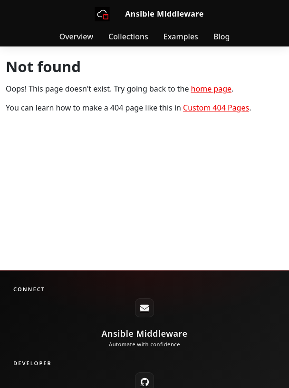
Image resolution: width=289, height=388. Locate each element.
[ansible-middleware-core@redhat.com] (144, 307)
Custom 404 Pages (216, 107)
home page (211, 88)
